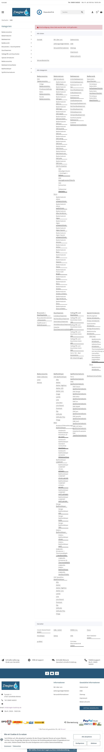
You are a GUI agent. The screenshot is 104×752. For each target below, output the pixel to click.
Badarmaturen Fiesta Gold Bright (61, 272)
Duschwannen (6, 50)
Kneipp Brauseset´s (93, 328)
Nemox (39, 382)
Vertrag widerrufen (91, 708)
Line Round (60, 405)
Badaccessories (7, 61)
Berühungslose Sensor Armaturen (93, 317)
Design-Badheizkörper (61, 505)
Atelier (58, 382)
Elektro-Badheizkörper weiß (63, 544)
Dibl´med (92, 336)
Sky (57, 411)
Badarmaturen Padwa (61, 278)
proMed (39, 641)
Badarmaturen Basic (61, 251)
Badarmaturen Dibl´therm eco (61, 152)
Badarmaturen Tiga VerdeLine (61, 298)
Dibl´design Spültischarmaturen (79, 393)
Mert (55, 423)
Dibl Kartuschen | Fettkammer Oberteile (62, 187)
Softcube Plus (60, 417)
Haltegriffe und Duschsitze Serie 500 (75, 348)
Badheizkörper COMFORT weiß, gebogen (63, 492)
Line (57, 400)
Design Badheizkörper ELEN (63, 518)
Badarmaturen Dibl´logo (61, 108)
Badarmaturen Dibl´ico (61, 103)
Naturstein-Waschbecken (91, 80)
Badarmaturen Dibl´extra (61, 93)
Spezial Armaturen (8, 58)
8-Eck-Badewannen (76, 82)
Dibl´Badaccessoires (42, 80)
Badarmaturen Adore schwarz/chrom (61, 199)
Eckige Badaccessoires (44, 85)
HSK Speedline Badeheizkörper (59, 578)
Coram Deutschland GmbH (43, 631)
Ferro (55, 194)
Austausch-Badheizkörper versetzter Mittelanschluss (63, 454)
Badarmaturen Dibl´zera (61, 162)
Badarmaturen (6, 36)
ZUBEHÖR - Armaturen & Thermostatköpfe (64, 560)
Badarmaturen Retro (61, 283)
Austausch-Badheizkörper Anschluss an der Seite (63, 434)
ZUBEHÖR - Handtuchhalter (63, 573)
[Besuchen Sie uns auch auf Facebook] (47, 673)
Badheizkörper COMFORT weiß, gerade (63, 499)
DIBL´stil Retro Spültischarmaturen (79, 427)
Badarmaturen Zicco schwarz (61, 307)
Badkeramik (5, 43)
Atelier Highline (61, 385)
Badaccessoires (7, 32)
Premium (59, 408)
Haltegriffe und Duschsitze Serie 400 (75, 341)
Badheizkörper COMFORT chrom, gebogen (63, 468)
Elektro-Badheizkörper (61, 531)
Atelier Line (60, 391)
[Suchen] (70, 12)
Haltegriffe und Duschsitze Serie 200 (75, 327)
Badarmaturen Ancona (61, 241)
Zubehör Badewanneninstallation (78, 124)
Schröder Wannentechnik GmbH (75, 643)
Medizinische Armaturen (91, 332)
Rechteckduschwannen (61, 319)
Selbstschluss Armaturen (96, 345)
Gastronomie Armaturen (91, 325)
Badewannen (6, 39)
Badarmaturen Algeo (61, 217)
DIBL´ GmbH (58, 630)
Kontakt (4, 2)
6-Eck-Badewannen (76, 79)
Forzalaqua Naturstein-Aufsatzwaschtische (96, 86)
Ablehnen (93, 743)
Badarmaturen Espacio (61, 261)
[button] (96, 12)
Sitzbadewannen (76, 112)
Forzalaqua (40, 636)
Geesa (56, 636)
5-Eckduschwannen (60, 316)
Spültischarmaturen (8, 72)
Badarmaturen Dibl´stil (61, 132)
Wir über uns (58, 687)
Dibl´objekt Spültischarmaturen (79, 407)
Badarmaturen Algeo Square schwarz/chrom (61, 235)
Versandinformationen (61, 694)
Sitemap (82, 694)
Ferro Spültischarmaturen (77, 378)
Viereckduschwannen (61, 321)
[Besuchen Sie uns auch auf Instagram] (57, 673)
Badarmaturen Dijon (61, 256)
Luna (38, 380)
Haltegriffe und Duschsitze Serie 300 (75, 334)
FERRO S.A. (74, 630)
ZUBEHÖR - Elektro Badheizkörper (63, 567)
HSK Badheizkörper (60, 377)
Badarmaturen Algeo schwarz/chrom (61, 223)
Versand (63, 729)
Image (58, 394)
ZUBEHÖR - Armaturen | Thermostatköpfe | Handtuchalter (61, 552)
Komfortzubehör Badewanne (75, 119)
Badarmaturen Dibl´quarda (61, 128)
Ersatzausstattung (45, 89)
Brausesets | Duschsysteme (11, 47)
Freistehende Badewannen (74, 97)
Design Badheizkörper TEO (63, 525)
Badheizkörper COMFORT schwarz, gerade (63, 484)
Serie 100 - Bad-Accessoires (75, 354)
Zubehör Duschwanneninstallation (62, 328)
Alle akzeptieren (86, 737)
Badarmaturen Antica (61, 246)
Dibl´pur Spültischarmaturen (79, 412)
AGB (81, 691)
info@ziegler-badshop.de (12, 707)
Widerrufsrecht (85, 702)
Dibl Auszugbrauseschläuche (66, 179)
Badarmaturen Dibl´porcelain (61, 118)
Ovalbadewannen (76, 100)
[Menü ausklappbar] (3, 12)
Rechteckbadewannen (77, 106)
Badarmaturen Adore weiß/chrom (61, 206)
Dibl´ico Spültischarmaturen (79, 402)
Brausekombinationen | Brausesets (44, 319)
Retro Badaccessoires (44, 93)
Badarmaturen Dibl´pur (61, 123)
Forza (89, 630)
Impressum (8, 746)
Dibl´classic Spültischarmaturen (79, 388)
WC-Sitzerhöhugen (76, 358)
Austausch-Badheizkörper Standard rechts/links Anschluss (63, 444)
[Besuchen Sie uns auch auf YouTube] (52, 673)
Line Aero (59, 403)
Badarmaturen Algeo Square (61, 229)
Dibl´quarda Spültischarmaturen (79, 417)
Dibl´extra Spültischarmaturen (79, 398)
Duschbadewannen (76, 90)
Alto (57, 380)
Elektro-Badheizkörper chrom (63, 537)
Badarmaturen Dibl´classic (61, 83)
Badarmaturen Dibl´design (61, 88)
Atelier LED (59, 388)
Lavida (58, 397)
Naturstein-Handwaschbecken (95, 92)
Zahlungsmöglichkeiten (61, 691)
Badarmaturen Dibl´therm (61, 147)
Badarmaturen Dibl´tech (61, 142)
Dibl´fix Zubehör (61, 166)
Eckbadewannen (75, 93)
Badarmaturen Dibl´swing (61, 137)
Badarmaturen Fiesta (61, 266)
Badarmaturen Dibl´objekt (61, 113)
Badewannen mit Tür (76, 86)
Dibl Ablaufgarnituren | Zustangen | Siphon (64, 172)
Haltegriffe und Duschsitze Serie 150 (75, 320)
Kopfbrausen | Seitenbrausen (42, 324)
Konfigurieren (79, 743)
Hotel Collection (42, 377)
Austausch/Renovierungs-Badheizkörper (64, 427)
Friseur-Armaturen (93, 321)
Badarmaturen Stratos (61, 288)
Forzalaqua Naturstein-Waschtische (93, 98)
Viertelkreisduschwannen (62, 324)
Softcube (59, 414)
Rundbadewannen (76, 109)
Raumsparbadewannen (78, 103)
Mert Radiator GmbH (91, 637)
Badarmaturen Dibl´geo (61, 98)
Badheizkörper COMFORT (61, 461)
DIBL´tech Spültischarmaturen (79, 422)
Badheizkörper (6, 69)
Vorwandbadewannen (77, 115)
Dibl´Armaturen (59, 79)
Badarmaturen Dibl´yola (61, 157)
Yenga (58, 420)
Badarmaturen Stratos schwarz (61, 293)
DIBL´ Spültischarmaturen (77, 383)
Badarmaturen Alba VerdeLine (61, 212)
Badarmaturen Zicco (61, 302)
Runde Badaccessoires (44, 98)
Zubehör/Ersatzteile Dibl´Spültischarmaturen (80, 433)
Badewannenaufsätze (94, 376)
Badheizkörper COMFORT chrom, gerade (63, 476)
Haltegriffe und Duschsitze (10, 54)
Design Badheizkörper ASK (63, 511)
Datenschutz (17, 746)
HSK (71, 636)
